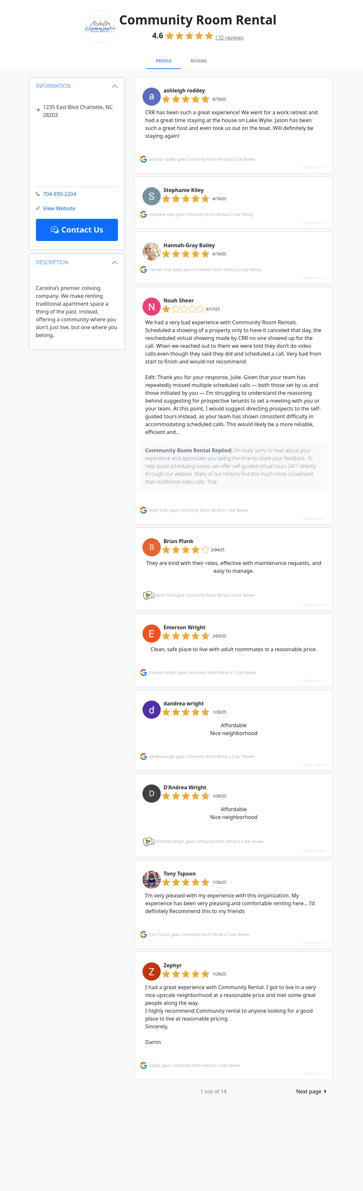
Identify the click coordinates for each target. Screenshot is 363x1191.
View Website (55, 208)
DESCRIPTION (52, 262)
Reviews (198, 61)
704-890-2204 (56, 194)
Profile (164, 61)
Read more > (314, 167)
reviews (229, 37)
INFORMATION (53, 85)
